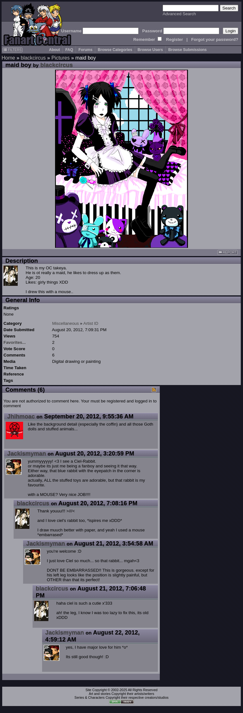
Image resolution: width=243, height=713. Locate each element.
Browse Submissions (187, 50)
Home (8, 58)
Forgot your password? (214, 39)
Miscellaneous (65, 323)
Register (174, 39)
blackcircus (33, 58)
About (54, 50)
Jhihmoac (21, 416)
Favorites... (14, 342)
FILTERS (12, 50)
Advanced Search (179, 13)
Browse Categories (115, 50)
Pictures (60, 58)
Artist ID (90, 323)
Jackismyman (26, 453)
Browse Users (150, 50)
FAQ (69, 50)
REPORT (227, 252)
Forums (85, 50)
